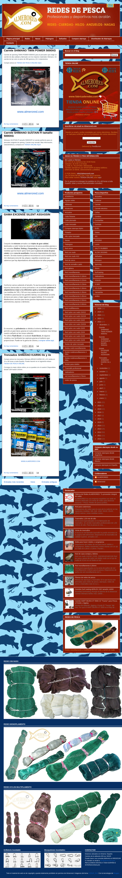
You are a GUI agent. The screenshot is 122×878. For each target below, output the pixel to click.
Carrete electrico (101, 208)
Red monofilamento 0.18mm (75, 276)
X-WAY (97, 284)
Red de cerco (70, 260)
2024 (99, 315)
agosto (102, 378)
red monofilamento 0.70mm (75, 376)
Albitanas (68, 204)
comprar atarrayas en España (106, 465)
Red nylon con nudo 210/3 (75, 328)
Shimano (98, 260)
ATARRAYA (69, 197)
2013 (99, 429)
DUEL (97, 228)
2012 (99, 432)
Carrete (98, 204)
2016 (99, 419)
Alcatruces (69, 208)
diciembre (103, 325)
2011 (99, 436)
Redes (27, 39)
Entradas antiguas (49, 482)
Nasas (37, 39)
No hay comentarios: (11, 124)
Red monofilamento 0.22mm (75, 280)
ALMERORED (102, 477)
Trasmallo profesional (73, 368)
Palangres (50, 39)
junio (101, 385)
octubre (102, 371)
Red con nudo (70, 252)
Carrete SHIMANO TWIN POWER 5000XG (30, 50)
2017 (99, 416)
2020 (99, 406)
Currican (98, 224)
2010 (99, 439)
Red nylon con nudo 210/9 (75, 340)
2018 (99, 412)
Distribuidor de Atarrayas (101, 39)
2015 (99, 422)
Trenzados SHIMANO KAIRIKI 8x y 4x (27, 354)
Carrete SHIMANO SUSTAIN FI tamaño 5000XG (104, 341)
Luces (97, 244)
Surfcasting (99, 272)
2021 (99, 402)
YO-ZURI (98, 288)
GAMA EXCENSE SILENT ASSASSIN (27, 214)
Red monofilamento (72, 272)
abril (101, 388)
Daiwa (97, 232)
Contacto (10, 43)
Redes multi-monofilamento (75, 348)
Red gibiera (69, 268)
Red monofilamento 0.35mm (75, 292)
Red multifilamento (72, 308)
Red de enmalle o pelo (73, 264)
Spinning (98, 264)
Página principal (13, 39)
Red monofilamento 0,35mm (86, 566)
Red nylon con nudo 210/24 (75, 324)
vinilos (97, 296)
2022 (99, 322)
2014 (99, 426)
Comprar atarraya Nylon (74, 228)
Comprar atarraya (79, 39)
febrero (102, 395)
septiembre (103, 375)
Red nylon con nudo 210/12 (75, 312)
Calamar (98, 200)
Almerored (101, 482)
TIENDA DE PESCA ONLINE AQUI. (29, 63)
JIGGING (98, 240)
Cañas (97, 212)
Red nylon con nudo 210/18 (75, 316)
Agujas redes (70, 200)
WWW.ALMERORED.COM (30, 461)
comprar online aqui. (46, 340)
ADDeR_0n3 (93, 873)
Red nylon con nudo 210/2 (75, 320)
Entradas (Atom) (35, 488)
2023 (99, 318)
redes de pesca (71, 380)
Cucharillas (99, 220)
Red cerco (69, 248)
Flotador (68, 232)
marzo (102, 391)
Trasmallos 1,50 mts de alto (85, 518)
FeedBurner (96, 146)
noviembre (103, 368)
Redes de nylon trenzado (74, 344)
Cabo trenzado (70, 224)
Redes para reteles (72, 364)
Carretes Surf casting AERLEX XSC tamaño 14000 (94, 589)
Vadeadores (69, 372)
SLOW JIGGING (101, 252)
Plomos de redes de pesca (85, 577)
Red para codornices (83, 507)
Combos (98, 216)
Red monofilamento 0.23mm (75, 284)
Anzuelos (68, 212)
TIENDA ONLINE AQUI (32, 145)
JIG (96, 236)
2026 (99, 308)
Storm (97, 268)
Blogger (116, 873)
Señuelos (62, 39)
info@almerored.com (85, 174)
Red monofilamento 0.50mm (75, 300)
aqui (99, 177)
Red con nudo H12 (72, 256)
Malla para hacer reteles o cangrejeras (89, 542)
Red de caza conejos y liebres (86, 554)
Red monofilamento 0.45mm (75, 296)
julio (101, 381)
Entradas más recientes (14, 482)
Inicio (33, 482)
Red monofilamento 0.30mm (75, 288)
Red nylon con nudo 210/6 (75, 336)
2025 (99, 312)
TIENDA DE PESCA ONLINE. (14, 363)
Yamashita (99, 292)
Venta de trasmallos (82, 530)
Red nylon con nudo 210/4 (75, 332)
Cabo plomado (70, 220)
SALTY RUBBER (101, 248)
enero (101, 398)
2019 (99, 409)
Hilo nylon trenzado (72, 236)
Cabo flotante (70, 216)
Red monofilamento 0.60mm (75, 304)
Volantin (98, 280)
